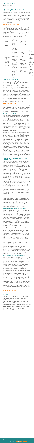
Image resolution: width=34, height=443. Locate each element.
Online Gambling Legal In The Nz (11, 196)
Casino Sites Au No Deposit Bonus (11, 24)
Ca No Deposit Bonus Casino (10, 103)
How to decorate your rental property (12, 304)
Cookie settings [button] (19, 441)
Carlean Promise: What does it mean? (12, 306)
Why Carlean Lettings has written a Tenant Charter (15, 298)
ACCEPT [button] (25, 441)
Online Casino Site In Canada (10, 290)
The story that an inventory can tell (11, 296)
